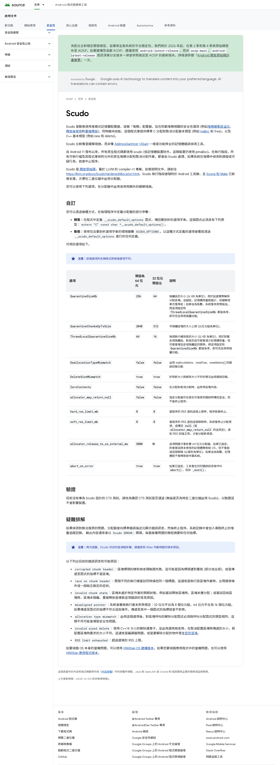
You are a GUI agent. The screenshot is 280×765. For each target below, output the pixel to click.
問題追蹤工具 (214, 756)
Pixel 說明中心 (214, 725)
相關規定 (63, 725)
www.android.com (218, 738)
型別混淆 (191, 633)
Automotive (145, 25)
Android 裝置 (117, 25)
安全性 (92, 99)
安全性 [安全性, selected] (51, 25)
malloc (205, 131)
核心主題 (72, 25)
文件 (80, 99)
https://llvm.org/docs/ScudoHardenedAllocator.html (102, 174)
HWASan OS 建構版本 (138, 648)
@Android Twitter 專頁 (146, 719)
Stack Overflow (215, 750)
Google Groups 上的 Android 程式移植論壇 (159, 756)
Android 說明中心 (217, 719)
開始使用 (30, 25)
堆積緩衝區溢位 (219, 127)
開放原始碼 (87, 169)
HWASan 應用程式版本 (82, 653)
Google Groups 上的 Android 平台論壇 (156, 744)
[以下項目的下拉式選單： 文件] (45, 4)
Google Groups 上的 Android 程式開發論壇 (159, 750)
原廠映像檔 (65, 744)
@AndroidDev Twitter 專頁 (148, 725)
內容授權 (107, 671)
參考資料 (170, 25)
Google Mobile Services (220, 744)
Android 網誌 (140, 731)
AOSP (69, 99)
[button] (23, 32)
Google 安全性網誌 (144, 738)
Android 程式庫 (67, 719)
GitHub (62, 756)
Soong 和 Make (217, 174)
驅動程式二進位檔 (69, 750)
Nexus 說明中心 (215, 731)
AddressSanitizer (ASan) (132, 144)
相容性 (93, 25)
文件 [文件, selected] (37, 5)
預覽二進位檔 (66, 738)
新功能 (9, 25)
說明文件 (11, 16)
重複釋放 (91, 131)
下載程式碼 (65, 731)
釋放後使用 (74, 131)
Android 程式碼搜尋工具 (71, 5)
